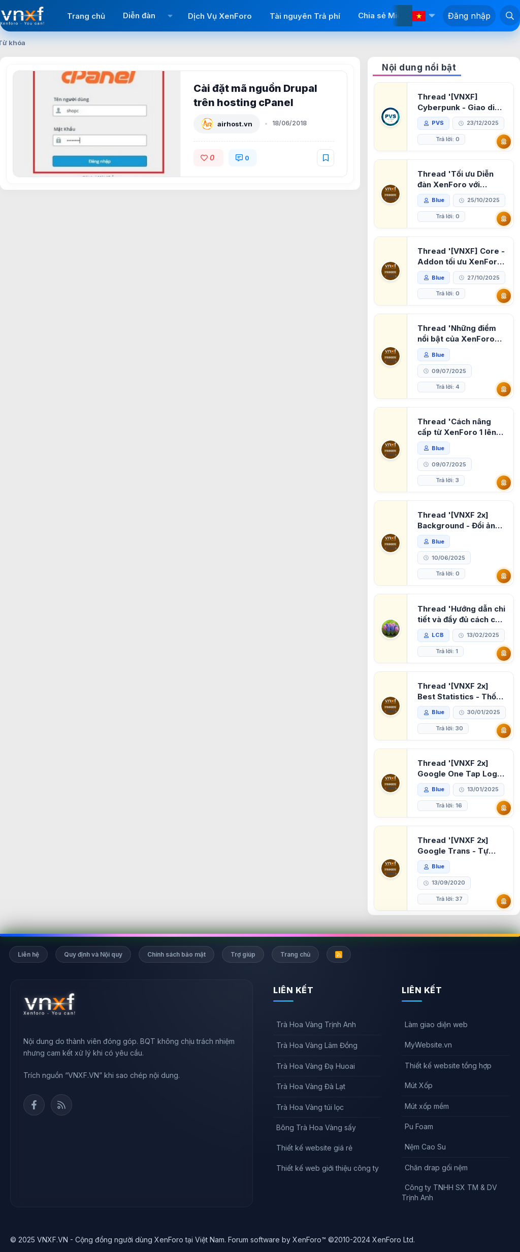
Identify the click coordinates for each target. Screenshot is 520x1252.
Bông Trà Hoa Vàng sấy (316, 1127)
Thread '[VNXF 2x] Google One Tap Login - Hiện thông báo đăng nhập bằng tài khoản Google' (460, 768)
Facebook (34, 1104)
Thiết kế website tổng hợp (448, 1065)
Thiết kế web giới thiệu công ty (327, 1168)
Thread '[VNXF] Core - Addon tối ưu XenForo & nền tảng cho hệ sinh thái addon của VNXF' (461, 256)
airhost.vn (234, 124)
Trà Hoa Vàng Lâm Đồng (317, 1045)
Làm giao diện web (436, 1024)
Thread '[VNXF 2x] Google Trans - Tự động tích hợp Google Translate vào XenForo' (458, 845)
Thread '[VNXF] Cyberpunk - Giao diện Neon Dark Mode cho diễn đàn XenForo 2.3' (460, 102)
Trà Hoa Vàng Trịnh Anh (316, 1024)
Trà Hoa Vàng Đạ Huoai (315, 1066)
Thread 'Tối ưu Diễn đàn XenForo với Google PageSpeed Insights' (455, 179)
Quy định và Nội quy (93, 954)
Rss (61, 1104)
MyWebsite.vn (428, 1044)
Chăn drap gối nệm (436, 1167)
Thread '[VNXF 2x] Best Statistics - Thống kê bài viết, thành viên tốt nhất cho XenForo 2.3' (461, 691)
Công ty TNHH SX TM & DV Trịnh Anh (449, 1192)
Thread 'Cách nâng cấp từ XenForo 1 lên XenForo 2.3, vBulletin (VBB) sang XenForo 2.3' (459, 427)
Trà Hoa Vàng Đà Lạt (310, 1086)
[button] (170, 15)
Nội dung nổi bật (419, 67)
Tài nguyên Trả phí (305, 16)
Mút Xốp (419, 1085)
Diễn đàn (139, 15)
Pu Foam (419, 1126)
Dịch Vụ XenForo (220, 16)
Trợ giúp (243, 954)
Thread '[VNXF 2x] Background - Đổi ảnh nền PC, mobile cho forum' (458, 520)
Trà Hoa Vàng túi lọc (310, 1107)
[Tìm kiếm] (510, 15)
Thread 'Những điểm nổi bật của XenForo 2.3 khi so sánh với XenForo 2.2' (456, 333)
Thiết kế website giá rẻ (314, 1147)
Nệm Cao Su (425, 1146)
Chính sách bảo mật (176, 954)
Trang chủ (86, 16)
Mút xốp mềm (427, 1106)
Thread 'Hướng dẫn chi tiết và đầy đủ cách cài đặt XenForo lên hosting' (461, 614)
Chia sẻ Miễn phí (389, 15)
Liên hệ (28, 954)
